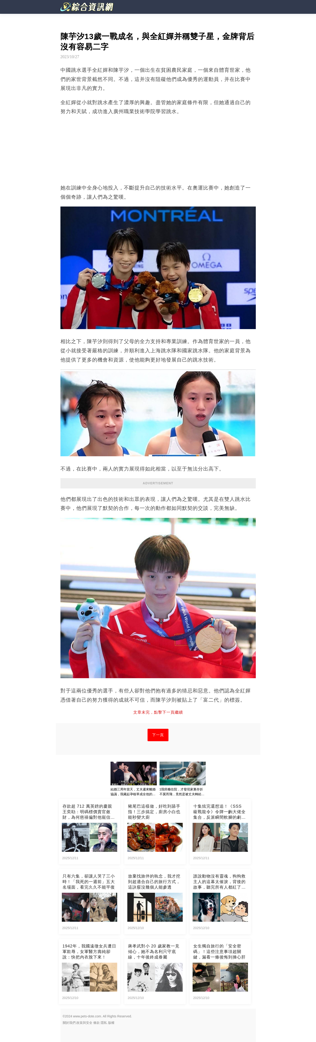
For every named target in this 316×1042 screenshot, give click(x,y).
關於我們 (69, 1023)
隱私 (104, 1023)
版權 (111, 1023)
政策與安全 (84, 1023)
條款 (96, 1023)
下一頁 (158, 735)
